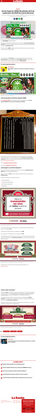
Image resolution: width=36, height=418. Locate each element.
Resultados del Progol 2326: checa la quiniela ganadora (13, 364)
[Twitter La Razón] (17, 19)
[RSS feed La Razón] (21, 402)
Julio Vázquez (5, 40)
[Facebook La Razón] (14, 19)
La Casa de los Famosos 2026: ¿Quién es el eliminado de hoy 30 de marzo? (17, 377)
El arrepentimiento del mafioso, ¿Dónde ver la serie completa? (15, 374)
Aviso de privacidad (28, 411)
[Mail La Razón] (22, 19)
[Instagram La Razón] (19, 402)
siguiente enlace (4, 266)
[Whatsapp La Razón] (19, 19)
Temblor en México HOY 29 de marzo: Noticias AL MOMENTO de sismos (17, 367)
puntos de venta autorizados (8, 160)
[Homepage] (18, 1)
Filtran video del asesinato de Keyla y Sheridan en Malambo (14, 370)
